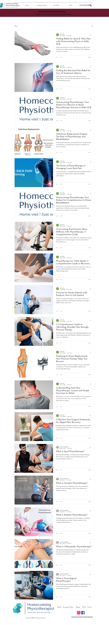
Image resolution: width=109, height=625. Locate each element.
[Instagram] (78, 612)
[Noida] (72, 607)
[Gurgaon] (66, 607)
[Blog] (78, 607)
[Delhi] (59, 607)
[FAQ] (84, 607)
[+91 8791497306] (85, 5)
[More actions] (91, 35)
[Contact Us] (90, 607)
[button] (92, 26)
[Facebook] (83, 612)
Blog (16, 26)
